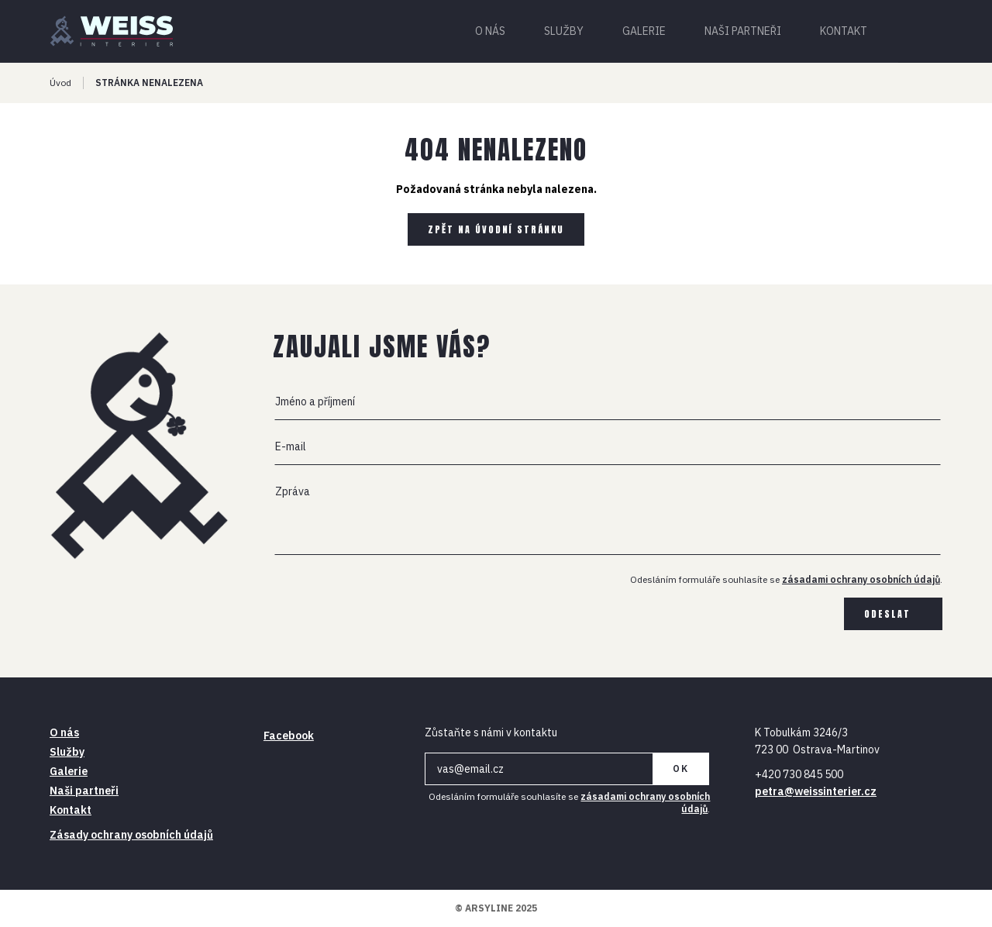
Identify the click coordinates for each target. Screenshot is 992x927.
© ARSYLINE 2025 (496, 908)
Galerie (644, 31)
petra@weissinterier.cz (816, 791)
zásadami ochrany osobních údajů (861, 579)
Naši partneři (742, 31)
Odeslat (887, 614)
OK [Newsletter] (681, 768)
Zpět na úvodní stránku (496, 229)
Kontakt (843, 31)
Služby (564, 31)
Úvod (60, 82)
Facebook (289, 736)
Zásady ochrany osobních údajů (131, 835)
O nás (490, 31)
